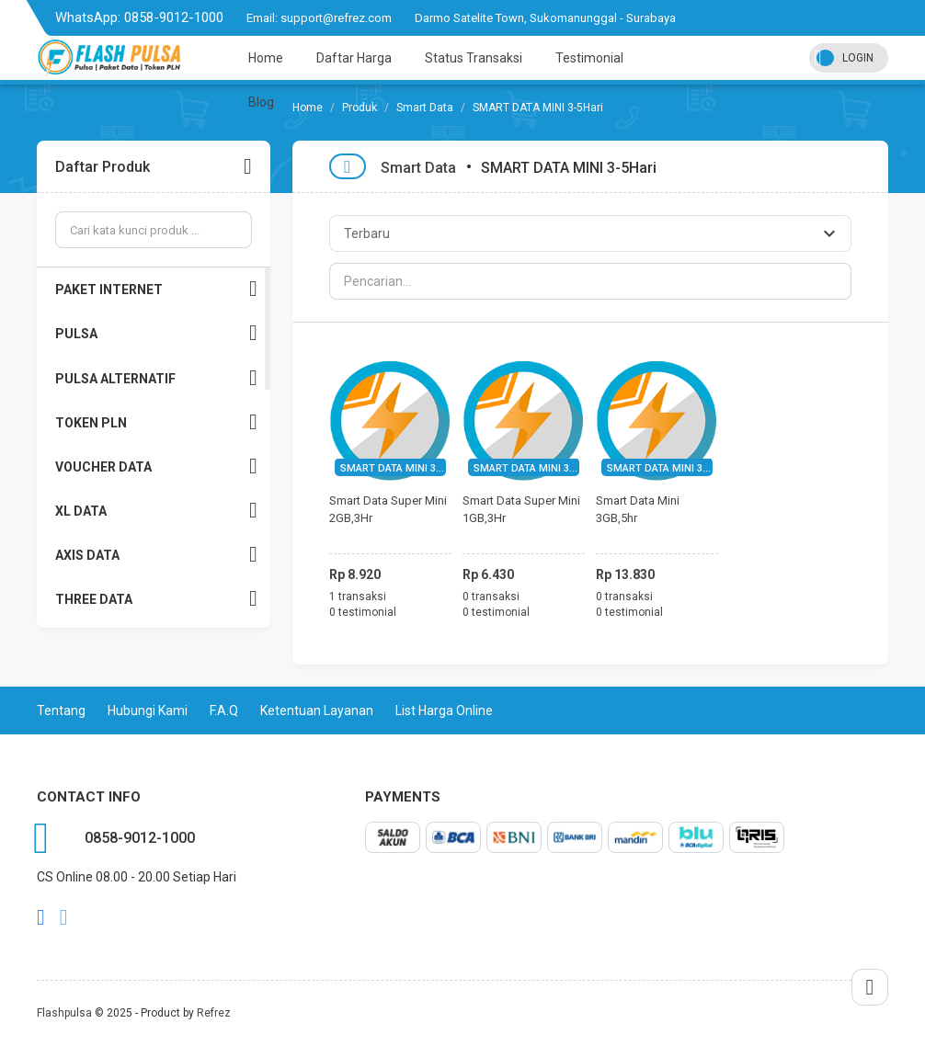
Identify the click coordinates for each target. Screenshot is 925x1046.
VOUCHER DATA (156, 466)
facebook (41, 917)
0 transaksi (491, 596)
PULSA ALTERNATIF (156, 378)
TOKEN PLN (156, 422)
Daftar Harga (354, 58)
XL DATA (156, 510)
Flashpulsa (64, 1012)
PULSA (156, 333)
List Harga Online (444, 710)
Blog (261, 102)
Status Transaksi (473, 58)
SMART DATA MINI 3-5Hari (402, 468)
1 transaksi (357, 596)
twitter (64, 917)
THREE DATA (156, 599)
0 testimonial (362, 612)
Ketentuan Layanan (316, 710)
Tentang (61, 710)
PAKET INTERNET (156, 289)
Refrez (214, 1012)
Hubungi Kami (148, 710)
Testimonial (589, 58)
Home (265, 58)
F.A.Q (224, 710)
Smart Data (418, 167)
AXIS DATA (156, 554)
